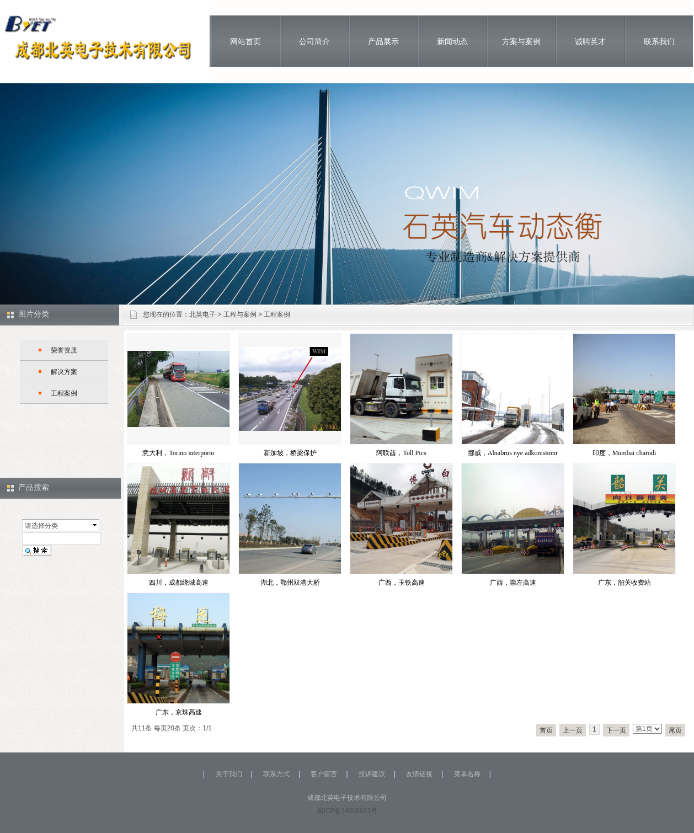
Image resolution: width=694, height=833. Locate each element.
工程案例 (277, 314)
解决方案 (64, 372)
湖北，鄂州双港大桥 (290, 582)
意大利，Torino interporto (178, 453)
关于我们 (229, 774)
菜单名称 (467, 774)
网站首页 (245, 41)
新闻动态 (452, 41)
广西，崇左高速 (513, 582)
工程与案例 (240, 314)
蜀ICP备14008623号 (347, 811)
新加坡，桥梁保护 (290, 453)
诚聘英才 (590, 41)
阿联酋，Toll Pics (401, 453)
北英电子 (202, 314)
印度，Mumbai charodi (624, 453)
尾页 (675, 730)
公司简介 (314, 41)
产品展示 (383, 41)
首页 (546, 730)
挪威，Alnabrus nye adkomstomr (513, 453)
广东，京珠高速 (179, 712)
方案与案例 (521, 41)
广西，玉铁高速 (401, 582)
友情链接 (419, 774)
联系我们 (659, 41)
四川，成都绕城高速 (179, 582)
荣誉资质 (64, 350)
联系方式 (276, 774)
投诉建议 (372, 774)
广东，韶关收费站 (624, 582)
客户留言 (324, 774)
